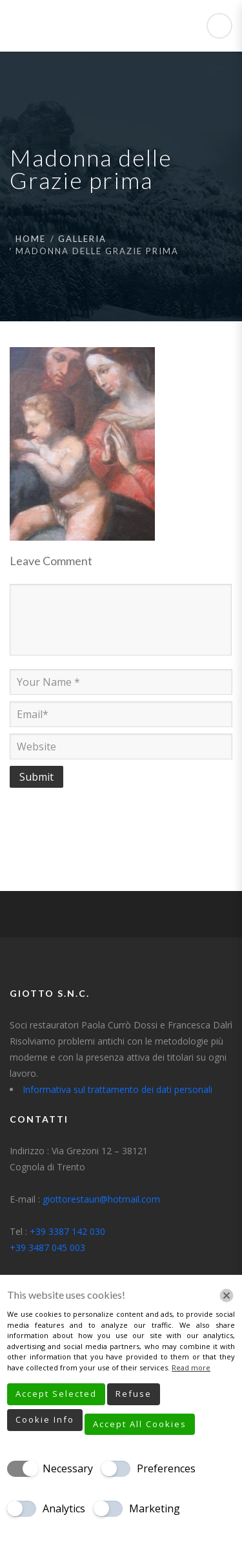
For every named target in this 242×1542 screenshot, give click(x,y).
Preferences (166, 1468)
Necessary (68, 1468)
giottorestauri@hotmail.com (101, 1199)
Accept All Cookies (140, 1424)
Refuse (134, 1393)
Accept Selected (56, 1393)
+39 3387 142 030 (67, 1231)
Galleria (82, 239)
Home (30, 239)
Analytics (64, 1508)
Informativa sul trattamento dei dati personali (117, 1089)
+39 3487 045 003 (47, 1247)
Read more (191, 1367)
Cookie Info (44, 1419)
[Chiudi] (226, 1295)
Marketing (154, 1508)
